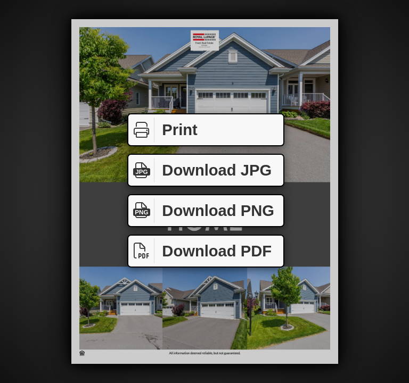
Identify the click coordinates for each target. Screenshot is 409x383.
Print (163, 130)
